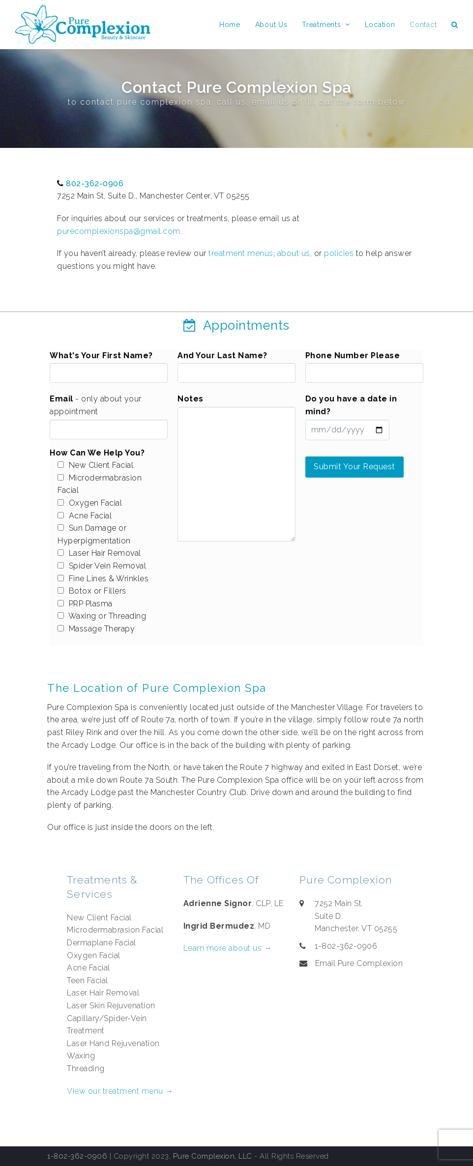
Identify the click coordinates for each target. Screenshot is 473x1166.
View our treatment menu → (120, 1091)
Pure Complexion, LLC (212, 1156)
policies (339, 253)
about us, (294, 253)
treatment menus (240, 253)
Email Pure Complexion (359, 963)
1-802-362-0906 (77, 1156)
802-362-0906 (94, 183)
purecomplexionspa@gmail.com (118, 231)
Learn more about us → (227, 948)
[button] (455, 24)
